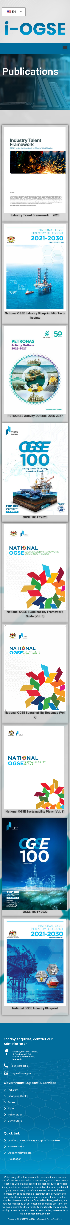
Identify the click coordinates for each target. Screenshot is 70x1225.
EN (11, 11)
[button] (65, 47)
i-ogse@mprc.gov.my (23, 1073)
